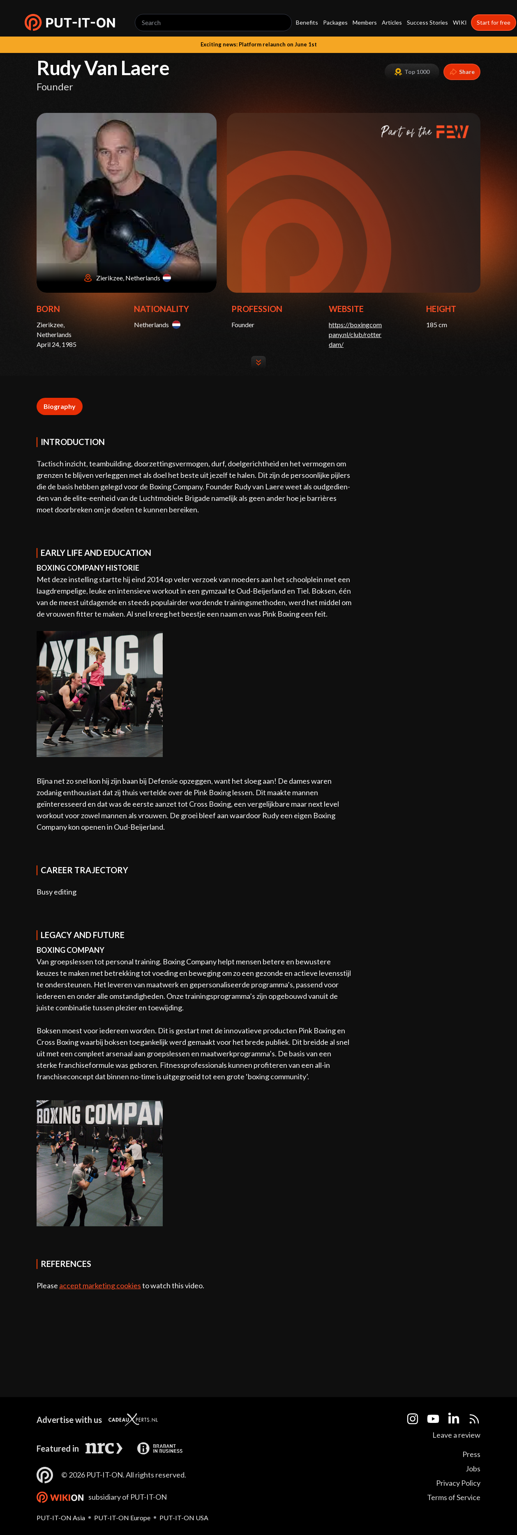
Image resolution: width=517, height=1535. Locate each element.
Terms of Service (453, 1497)
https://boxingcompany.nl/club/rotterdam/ (355, 334)
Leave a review (456, 1434)
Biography (60, 406)
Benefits (307, 22)
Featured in (58, 1448)
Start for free (493, 22)
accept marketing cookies (100, 1285)
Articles (392, 22)
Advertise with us (69, 1420)
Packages (335, 22)
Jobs (473, 1468)
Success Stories (427, 22)
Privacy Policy (458, 1482)
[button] (70, 22)
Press (471, 1454)
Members (365, 22)
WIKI (460, 22)
